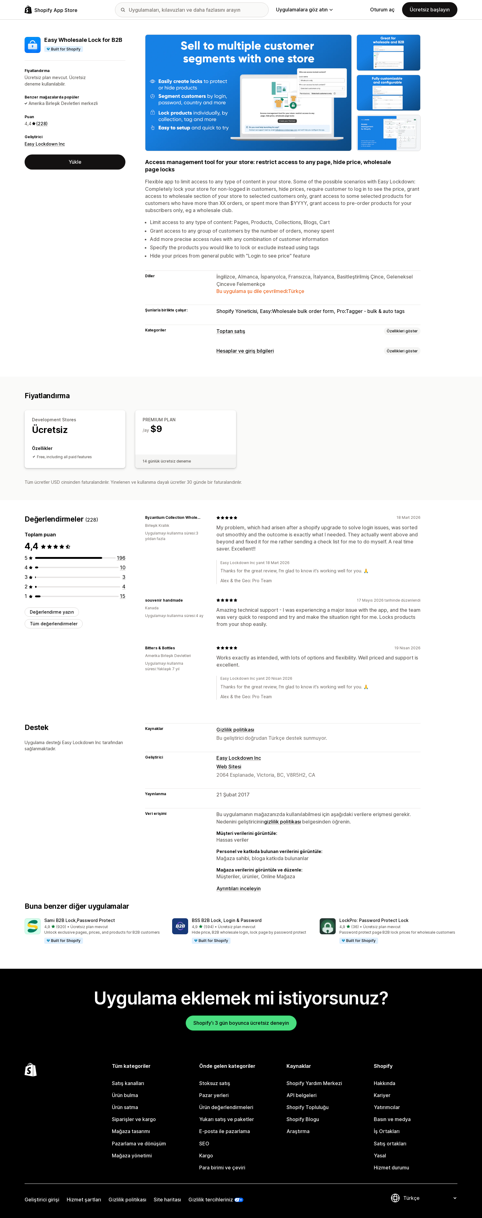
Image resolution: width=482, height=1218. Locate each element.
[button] (93, 931)
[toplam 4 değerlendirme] (123, 586)
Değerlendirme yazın (52, 612)
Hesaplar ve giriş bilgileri (245, 351)
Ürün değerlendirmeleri (226, 1107)
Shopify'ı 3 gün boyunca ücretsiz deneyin (241, 1023)
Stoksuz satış (214, 1083)
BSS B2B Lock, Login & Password (227, 920)
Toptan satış (230, 331)
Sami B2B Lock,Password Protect (79, 920)
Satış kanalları (128, 1083)
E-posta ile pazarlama (224, 1131)
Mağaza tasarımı (131, 1131)
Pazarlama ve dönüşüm (139, 1143)
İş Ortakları (387, 1131)
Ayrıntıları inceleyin (238, 888)
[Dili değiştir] (429, 1198)
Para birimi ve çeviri (222, 1167)
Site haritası (167, 1199)
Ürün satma (125, 1107)
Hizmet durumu (391, 1167)
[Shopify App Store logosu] (51, 10)
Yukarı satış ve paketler (226, 1119)
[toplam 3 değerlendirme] (123, 577)
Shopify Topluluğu (307, 1107)
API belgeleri (301, 1095)
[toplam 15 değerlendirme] (122, 596)
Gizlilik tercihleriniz (210, 1199)
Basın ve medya (392, 1119)
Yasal (380, 1155)
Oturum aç (382, 9)
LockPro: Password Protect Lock (374, 920)
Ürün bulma (125, 1095)
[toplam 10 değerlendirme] (122, 567)
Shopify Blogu (302, 1119)
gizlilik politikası (282, 822)
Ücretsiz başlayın (430, 9)
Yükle (75, 162)
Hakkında (384, 1083)
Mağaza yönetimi (132, 1155)
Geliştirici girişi (42, 1199)
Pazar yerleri (214, 1095)
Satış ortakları (390, 1143)
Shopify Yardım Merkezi (314, 1083)
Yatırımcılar (387, 1107)
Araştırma (298, 1131)
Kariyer (382, 1095)
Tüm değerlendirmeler (53, 623)
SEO (204, 1143)
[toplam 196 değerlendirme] (121, 558)
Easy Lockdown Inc (45, 143)
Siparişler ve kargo (134, 1119)
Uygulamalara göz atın (304, 9)
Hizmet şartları (84, 1199)
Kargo (206, 1155)
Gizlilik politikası (235, 730)
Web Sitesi (228, 766)
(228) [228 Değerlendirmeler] (42, 123)
